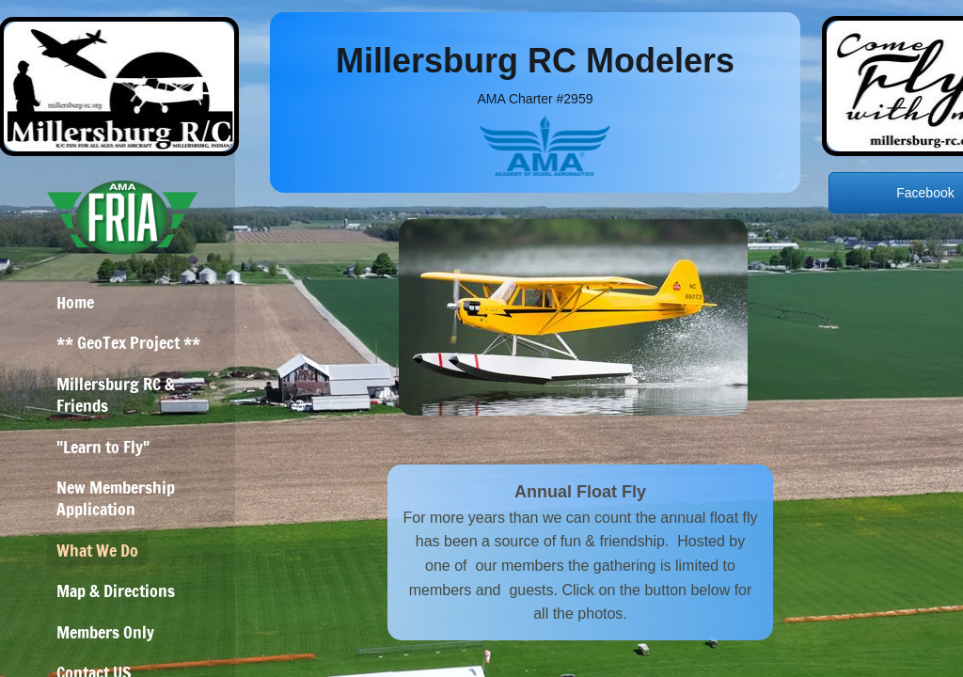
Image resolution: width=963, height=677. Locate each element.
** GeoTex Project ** (128, 342)
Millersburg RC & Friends (115, 394)
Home (75, 302)
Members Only (105, 632)
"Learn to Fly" (103, 446)
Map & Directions (115, 590)
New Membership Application (115, 498)
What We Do (97, 550)
